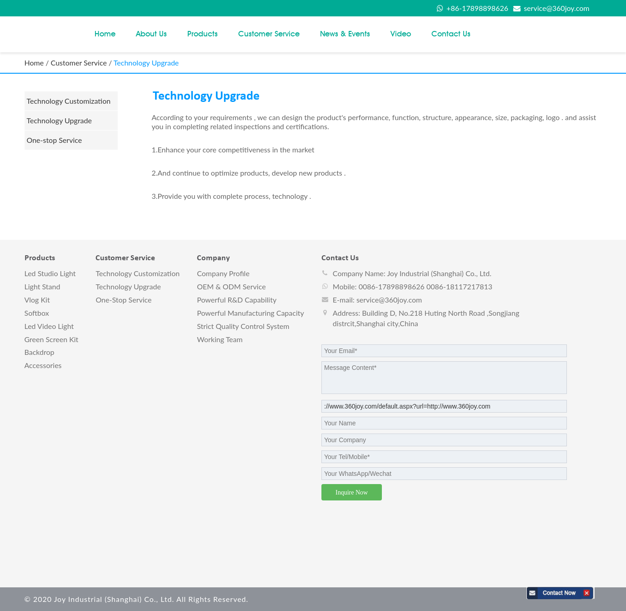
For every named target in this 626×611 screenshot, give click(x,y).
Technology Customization (69, 100)
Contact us (451, 33)
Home (105, 33)
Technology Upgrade (59, 120)
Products (202, 33)
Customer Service (269, 33)
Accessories (43, 365)
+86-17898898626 (472, 8)
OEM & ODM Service (231, 286)
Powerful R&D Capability (236, 299)
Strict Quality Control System (243, 326)
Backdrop (40, 352)
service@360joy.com (551, 8)
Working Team (219, 339)
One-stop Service (54, 140)
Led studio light (50, 273)
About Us (151, 33)
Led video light (49, 326)
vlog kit (37, 299)
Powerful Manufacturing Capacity (250, 312)
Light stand (42, 286)
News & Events (345, 33)
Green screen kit (52, 339)
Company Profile (223, 273)
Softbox (37, 312)
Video (401, 33)
